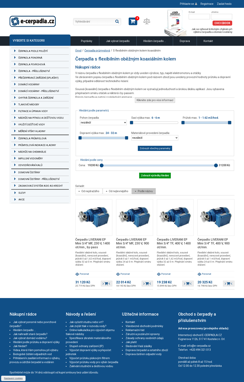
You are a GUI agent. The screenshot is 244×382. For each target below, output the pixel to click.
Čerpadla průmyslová (32, 138)
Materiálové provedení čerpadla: (150, 133)
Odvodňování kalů (30, 165)
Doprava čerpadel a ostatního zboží (147, 350)
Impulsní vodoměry (30, 158)
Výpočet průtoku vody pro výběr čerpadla (93, 362)
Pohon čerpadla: (89, 117)
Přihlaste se (187, 3)
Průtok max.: (201, 117)
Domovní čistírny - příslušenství (38, 179)
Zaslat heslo (224, 3)
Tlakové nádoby (28, 104)
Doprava (185, 41)
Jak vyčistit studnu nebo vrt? (86, 322)
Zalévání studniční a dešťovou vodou (91, 366)
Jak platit (131, 342)
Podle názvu (145, 191)
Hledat (117, 21)
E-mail (192, 12)
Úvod (78, 50)
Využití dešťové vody (31, 124)
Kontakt (208, 41)
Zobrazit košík (133, 21)
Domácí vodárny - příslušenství (38, 91)
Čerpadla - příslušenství (34, 71)
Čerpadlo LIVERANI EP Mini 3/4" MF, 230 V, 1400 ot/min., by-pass (92, 243)
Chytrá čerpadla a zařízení (35, 97)
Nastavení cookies (13, 378)
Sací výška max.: (145, 117)
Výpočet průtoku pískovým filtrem (89, 358)
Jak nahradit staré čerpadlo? (30, 334)
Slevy (22, 192)
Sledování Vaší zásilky (139, 346)
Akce (21, 199)
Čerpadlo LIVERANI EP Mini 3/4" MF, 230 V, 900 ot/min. (132, 243)
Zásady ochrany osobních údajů (145, 338)
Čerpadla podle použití (33, 51)
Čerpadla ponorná (30, 57)
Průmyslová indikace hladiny (37, 145)
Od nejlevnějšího (118, 191)
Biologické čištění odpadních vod (32, 354)
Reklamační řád (135, 330)
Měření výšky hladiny (31, 131)
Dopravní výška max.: (98, 133)
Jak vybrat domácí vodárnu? (30, 338)
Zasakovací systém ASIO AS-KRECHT (40, 185)
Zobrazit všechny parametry (155, 148)
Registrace (207, 3)
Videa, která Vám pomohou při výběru (35, 350)
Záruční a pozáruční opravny (143, 334)
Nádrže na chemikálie (32, 151)
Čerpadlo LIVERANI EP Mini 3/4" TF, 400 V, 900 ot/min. (213, 243)
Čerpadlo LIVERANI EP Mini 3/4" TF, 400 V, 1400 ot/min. (174, 243)
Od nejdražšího (90, 191)
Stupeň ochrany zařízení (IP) (86, 346)
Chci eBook (222, 23)
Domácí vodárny (28, 84)
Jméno (214, 12)
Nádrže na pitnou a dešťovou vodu (41, 117)
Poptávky (86, 41)
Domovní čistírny (29, 172)
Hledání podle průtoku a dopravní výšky (36, 342)
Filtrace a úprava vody (33, 111)
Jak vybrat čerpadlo (118, 41)
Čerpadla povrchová (31, 64)
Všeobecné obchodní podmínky (144, 326)
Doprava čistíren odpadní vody (144, 354)
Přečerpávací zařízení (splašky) (38, 77)
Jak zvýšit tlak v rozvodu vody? (87, 326)
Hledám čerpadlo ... (154, 41)
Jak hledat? (20, 346)
